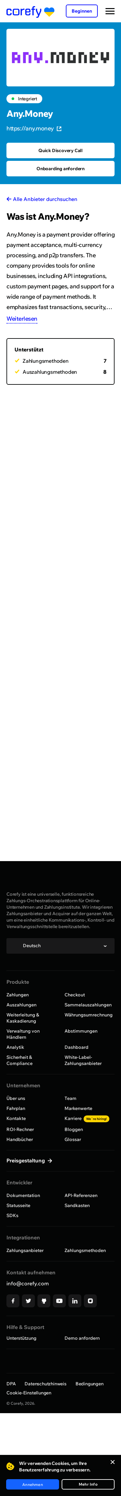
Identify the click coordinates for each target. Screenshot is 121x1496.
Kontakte (16, 1118)
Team (70, 1098)
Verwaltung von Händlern (23, 1034)
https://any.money (33, 128)
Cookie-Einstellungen (28, 1393)
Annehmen (32, 1484)
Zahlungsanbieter (25, 1250)
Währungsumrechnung (89, 1015)
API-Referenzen (81, 1195)
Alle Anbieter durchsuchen (45, 199)
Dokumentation (23, 1195)
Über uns (15, 1098)
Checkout (75, 995)
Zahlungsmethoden (85, 1250)
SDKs (12, 1215)
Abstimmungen (81, 1031)
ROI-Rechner (20, 1129)
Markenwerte (78, 1108)
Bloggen (74, 1129)
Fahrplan (15, 1108)
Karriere (87, 1118)
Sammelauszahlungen (88, 1005)
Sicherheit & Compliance (19, 1060)
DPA (10, 1384)
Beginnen (82, 11)
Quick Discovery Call (60, 150)
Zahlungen (17, 995)
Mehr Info (88, 1484)
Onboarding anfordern (60, 169)
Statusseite (18, 1205)
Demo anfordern (82, 1338)
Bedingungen (90, 1384)
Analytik (15, 1047)
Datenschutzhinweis (45, 1384)
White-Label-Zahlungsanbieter (83, 1060)
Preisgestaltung (26, 1160)
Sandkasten (77, 1205)
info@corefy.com (27, 1283)
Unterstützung (21, 1338)
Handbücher (19, 1139)
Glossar (73, 1139)
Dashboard (76, 1047)
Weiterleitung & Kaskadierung (22, 1018)
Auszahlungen (21, 1005)
